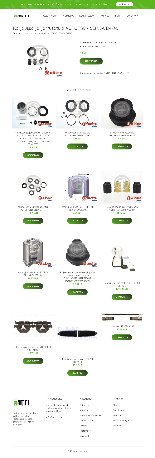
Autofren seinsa (112, 44)
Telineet (104, 16)
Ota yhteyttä (119, 412)
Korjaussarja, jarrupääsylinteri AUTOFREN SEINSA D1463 (33, 210)
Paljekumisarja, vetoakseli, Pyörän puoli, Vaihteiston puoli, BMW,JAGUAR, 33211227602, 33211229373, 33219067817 (77, 278)
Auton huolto (86, 407)
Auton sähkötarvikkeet (91, 417)
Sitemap (117, 427)
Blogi (117, 16)
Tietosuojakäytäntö (122, 422)
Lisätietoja (91, 63)
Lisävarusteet (86, 16)
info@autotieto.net (55, 419)
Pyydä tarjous (124, 4)
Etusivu (16, 35)
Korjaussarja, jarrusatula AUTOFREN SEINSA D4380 (77, 136)
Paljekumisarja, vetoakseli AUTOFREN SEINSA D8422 (122, 136)
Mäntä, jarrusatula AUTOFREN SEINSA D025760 (77, 210)
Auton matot (50, 16)
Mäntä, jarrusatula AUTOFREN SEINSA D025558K (33, 276)
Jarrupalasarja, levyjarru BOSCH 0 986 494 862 (33, 350)
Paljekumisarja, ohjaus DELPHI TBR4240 (77, 362)
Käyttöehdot (119, 417)
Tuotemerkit (132, 16)
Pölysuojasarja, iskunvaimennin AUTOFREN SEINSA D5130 (122, 210)
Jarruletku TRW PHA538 (122, 328)
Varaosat (68, 16)
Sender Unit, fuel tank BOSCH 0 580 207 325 (122, 286)
